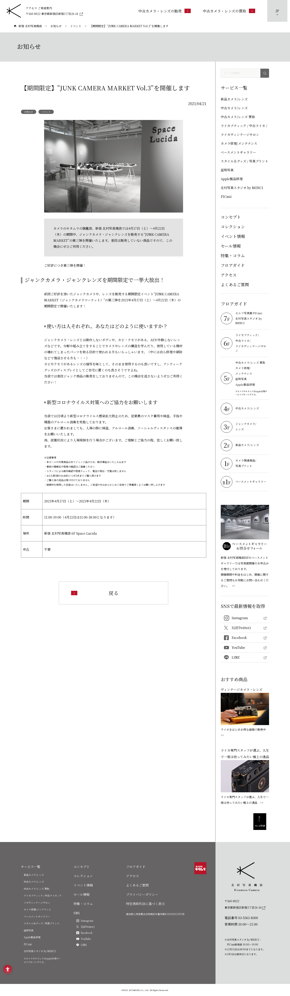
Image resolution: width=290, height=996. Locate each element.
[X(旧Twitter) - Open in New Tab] (245, 628)
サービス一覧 (30, 866)
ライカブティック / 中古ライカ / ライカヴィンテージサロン (244, 130)
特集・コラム (233, 255)
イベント (46, 111)
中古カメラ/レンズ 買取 (238, 117)
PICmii (226, 196)
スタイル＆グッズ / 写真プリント (244, 161)
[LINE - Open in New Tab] (245, 657)
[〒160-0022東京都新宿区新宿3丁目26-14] (245, 904)
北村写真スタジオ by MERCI (242, 187)
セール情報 (231, 246)
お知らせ (28, 111)
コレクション (233, 226)
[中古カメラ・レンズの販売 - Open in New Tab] (164, 10)
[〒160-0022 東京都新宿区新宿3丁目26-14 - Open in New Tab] (55, 14)
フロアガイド (233, 265)
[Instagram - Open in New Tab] (245, 618)
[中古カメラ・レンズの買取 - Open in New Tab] (229, 10)
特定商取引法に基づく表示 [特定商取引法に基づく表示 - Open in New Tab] (145, 903)
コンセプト (231, 217)
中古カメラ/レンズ (234, 108)
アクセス (229, 275)
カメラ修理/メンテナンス (239, 143)
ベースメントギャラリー (238, 152)
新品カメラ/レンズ (234, 99)
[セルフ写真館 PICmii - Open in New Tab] (251, 313)
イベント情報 (233, 236)
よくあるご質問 (235, 284)
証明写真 (227, 170)
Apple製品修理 (232, 179)
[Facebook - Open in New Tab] (245, 638)
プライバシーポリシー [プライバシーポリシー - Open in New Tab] (142, 894)
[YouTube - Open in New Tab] (245, 648)
